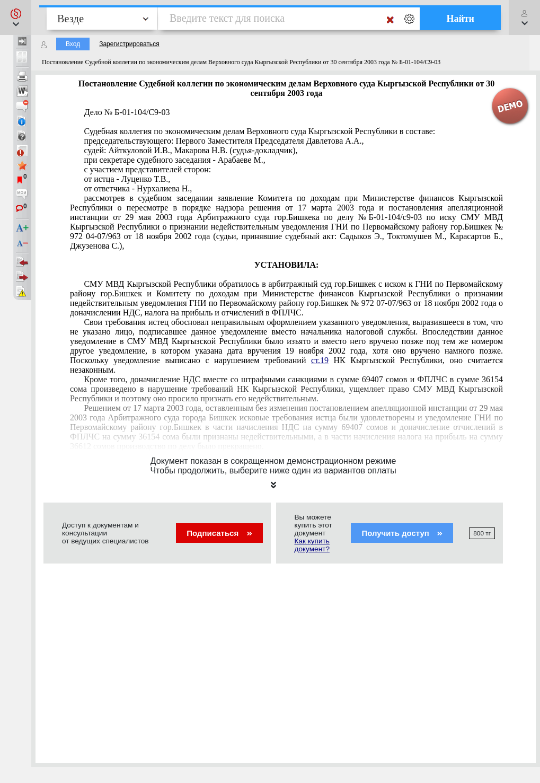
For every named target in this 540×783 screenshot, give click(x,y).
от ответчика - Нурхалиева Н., (138, 188)
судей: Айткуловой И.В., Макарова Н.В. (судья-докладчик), (190, 150)
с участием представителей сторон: (147, 169)
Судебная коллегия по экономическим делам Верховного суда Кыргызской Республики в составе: (259, 131)
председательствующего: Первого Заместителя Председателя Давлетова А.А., (224, 140)
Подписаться (219, 533)
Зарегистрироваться (129, 44)
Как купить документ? (312, 545)
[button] (15, 17)
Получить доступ (401, 533)
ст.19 (320, 360)
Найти (460, 18)
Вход (73, 44)
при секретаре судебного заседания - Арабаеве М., (174, 159)
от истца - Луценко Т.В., (127, 178)
